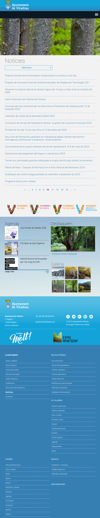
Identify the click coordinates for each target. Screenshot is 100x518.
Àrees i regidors (11, 361)
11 (52, 190)
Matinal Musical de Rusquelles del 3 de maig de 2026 (33, 260)
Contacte (9, 397)
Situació (9, 492)
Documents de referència (15, 388)
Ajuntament (27, 355)
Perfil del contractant (59, 388)
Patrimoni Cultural (12, 487)
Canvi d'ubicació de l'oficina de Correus (25, 99)
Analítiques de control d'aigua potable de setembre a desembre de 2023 (42, 174)
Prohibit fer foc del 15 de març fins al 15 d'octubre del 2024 (36, 129)
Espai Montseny (58, 484)
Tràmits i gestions (58, 370)
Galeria (8, 514)
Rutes (8, 474)
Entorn (8, 483)
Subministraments (59, 429)
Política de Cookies (82, 325)
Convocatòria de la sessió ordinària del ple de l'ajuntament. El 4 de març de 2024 (47, 146)
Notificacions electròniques (62, 383)
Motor (54, 451)
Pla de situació (57, 438)
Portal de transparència (60, 365)
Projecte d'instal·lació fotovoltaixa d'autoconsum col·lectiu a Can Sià (40, 75)
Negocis (73, 459)
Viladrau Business (58, 469)
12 (57, 190)
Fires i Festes (56, 415)
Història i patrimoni (59, 406)
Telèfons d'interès (58, 411)
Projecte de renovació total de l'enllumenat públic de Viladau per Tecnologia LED (47, 82)
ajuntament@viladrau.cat (45, 322)
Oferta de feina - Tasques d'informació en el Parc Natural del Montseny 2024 (45, 167)
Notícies (9, 392)
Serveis (54, 424)
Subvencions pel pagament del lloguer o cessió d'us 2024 (35, 153)
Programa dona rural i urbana (20, 181)
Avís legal (70, 325)
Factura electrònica (59, 374)
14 (67, 190)
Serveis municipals (13, 374)
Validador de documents (61, 392)
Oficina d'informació (13, 465)
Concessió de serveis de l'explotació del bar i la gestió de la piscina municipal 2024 (48, 122)
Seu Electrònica (73, 355)
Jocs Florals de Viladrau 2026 (33, 228)
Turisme (27, 459)
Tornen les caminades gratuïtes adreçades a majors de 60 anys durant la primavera (48, 160)
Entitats (54, 433)
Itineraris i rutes (57, 420)
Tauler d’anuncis (58, 379)
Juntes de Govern (12, 370)
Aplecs (8, 478)
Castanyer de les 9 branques (64, 254)
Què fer (8, 510)
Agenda (54, 442)
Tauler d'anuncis (12, 379)
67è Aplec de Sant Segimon (32, 243)
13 (62, 190)
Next (93, 241)
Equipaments (56, 447)
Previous (53, 241)
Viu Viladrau (73, 400)
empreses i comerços (60, 465)
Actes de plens (11, 365)
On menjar (9, 501)
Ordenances (10, 383)
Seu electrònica (57, 361)
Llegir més (9, 271)
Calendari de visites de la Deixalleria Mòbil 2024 (30, 116)
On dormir (9, 505)
